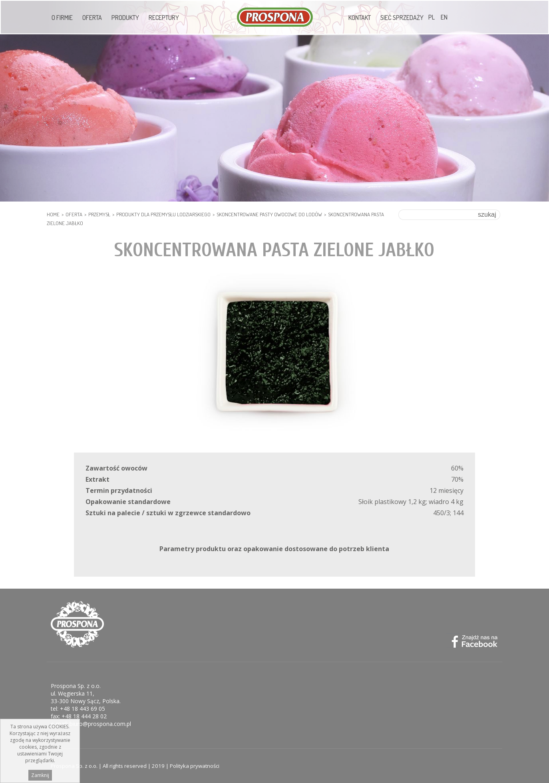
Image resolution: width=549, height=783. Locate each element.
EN (444, 17)
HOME (53, 214)
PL (431, 17)
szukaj (487, 214)
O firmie (62, 18)
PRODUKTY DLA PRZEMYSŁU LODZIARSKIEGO (163, 214)
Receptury (164, 18)
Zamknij (40, 775)
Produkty (125, 18)
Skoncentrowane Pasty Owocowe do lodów (269, 214)
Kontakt (359, 18)
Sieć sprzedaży (402, 18)
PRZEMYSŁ (99, 214)
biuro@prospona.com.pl (100, 724)
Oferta (92, 18)
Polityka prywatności (194, 765)
